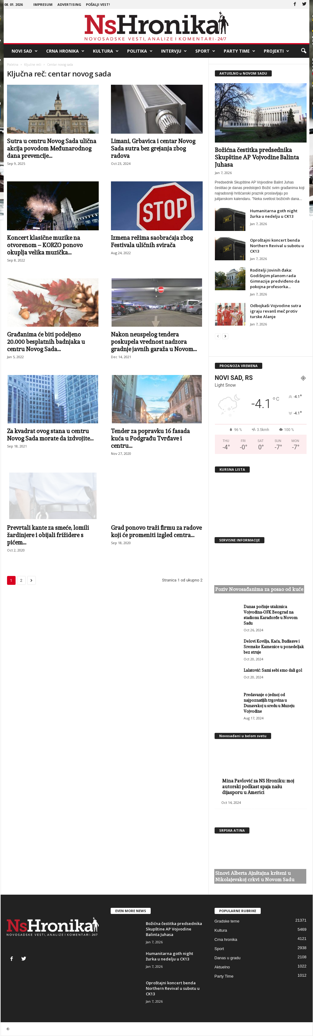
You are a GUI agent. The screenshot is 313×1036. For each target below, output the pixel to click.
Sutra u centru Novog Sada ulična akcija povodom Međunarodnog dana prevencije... (51, 148)
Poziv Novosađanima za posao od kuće (259, 589)
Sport (205, 51)
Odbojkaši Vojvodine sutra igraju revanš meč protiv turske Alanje (275, 311)
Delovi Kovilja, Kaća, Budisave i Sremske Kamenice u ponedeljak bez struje (274, 647)
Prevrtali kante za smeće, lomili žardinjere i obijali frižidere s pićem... (48, 535)
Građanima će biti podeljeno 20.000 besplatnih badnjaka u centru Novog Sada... (46, 341)
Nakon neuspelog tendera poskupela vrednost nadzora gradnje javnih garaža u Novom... (154, 341)
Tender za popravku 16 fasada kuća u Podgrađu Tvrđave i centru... (150, 438)
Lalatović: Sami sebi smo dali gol (273, 670)
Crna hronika (65, 51)
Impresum (43, 4)
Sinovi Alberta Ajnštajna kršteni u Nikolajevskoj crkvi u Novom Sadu (254, 876)
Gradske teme (227, 921)
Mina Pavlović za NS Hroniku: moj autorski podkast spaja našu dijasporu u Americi (258, 786)
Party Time (239, 51)
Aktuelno (222, 967)
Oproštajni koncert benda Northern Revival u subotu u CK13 (277, 245)
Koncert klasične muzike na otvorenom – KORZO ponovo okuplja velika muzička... (45, 245)
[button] (303, 51)
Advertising (69, 4)
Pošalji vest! (98, 4)
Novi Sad (25, 51)
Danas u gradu (228, 958)
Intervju (174, 51)
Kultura (106, 51)
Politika (140, 51)
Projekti (276, 51)
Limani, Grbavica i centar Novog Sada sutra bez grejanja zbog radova (153, 148)
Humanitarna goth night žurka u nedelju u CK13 (273, 213)
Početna (12, 64)
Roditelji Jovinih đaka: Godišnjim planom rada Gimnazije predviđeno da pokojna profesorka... (275, 278)
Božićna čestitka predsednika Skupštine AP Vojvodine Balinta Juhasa (257, 157)
